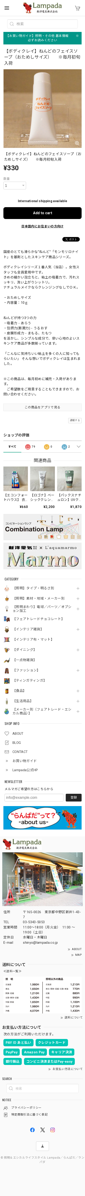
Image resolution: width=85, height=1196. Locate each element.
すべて (12, 446)
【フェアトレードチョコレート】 (38, 619)
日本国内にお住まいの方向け (42, 226)
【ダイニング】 (24, 650)
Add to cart (42, 213)
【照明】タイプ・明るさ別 (33, 588)
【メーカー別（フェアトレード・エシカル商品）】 (42, 712)
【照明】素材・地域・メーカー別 (38, 599)
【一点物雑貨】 (24, 660)
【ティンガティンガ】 (29, 681)
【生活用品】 (22, 701)
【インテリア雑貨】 (28, 629)
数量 (6, 178)
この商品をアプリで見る (43, 407)
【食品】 (19, 691)
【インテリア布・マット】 (33, 640)
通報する (75, 420)
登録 (73, 797)
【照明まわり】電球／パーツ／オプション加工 (42, 609)
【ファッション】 (26, 670)
